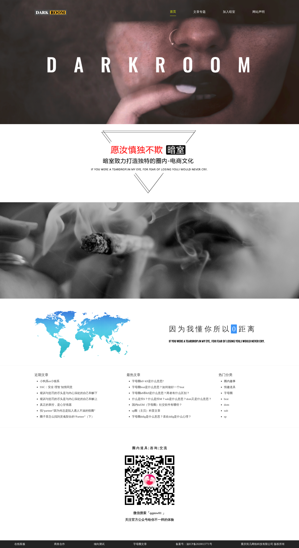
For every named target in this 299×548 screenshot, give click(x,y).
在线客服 (19, 544)
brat (226, 399)
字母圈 (228, 393)
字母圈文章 (140, 544)
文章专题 (199, 11)
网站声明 (258, 11)
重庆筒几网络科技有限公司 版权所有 (263, 544)
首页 (173, 11)
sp (225, 416)
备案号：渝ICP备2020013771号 (194, 544)
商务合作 (59, 544)
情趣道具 (230, 387)
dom (226, 404)
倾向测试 (99, 544)
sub (226, 410)
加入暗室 (229, 11)
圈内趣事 (230, 381)
